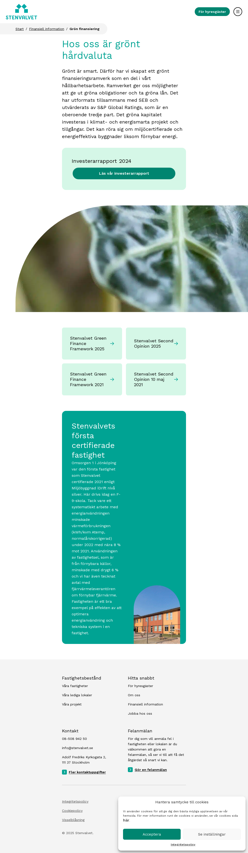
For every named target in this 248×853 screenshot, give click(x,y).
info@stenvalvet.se (77, 748)
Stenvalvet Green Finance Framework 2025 (92, 343)
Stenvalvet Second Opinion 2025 (156, 343)
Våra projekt (72, 704)
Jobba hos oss (140, 713)
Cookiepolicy (72, 811)
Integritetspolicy (183, 844)
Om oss (134, 695)
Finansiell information (46, 29)
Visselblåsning (73, 820)
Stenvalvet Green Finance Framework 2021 (92, 379)
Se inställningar (212, 834)
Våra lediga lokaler (77, 695)
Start (20, 29)
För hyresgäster (212, 12)
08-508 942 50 (74, 739)
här (126, 820)
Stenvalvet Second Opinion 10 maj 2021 (156, 379)
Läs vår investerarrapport (124, 173)
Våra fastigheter (75, 686)
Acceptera (152, 834)
